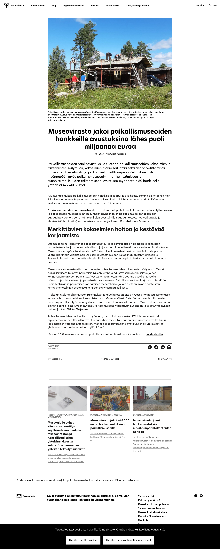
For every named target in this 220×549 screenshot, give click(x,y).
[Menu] (215, 6)
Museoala (121, 154)
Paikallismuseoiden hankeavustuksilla (72, 210)
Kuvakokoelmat (75, 415)
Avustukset (111, 154)
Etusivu (20, 480)
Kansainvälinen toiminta (152, 516)
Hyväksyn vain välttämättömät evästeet (128, 540)
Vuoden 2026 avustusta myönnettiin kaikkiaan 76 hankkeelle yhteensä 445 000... (108, 437)
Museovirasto (55, 417)
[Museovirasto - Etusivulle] (14, 6)
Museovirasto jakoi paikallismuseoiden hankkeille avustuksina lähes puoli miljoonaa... (92, 480)
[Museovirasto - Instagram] (201, 496)
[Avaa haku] (210, 6)
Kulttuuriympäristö (149, 500)
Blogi (53, 6)
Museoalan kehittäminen (152, 512)
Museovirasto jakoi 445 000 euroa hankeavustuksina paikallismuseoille (110, 424)
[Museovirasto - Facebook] (196, 496)
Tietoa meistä (112, 6)
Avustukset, (53, 346)
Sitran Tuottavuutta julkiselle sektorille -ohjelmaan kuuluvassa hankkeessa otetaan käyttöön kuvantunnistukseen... (66, 458)
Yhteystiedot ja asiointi (137, 6)
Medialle (95, 6)
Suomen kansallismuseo (151, 508)
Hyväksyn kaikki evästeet (83, 540)
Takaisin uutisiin (110, 359)
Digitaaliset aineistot (73, 6)
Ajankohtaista (37, 6)
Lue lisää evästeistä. (152, 530)
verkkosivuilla (154, 334)
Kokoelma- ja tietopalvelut (153, 504)
